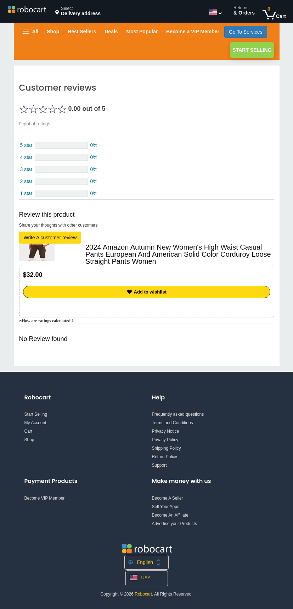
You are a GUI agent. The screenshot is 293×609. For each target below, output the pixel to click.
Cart (28, 431)
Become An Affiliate (170, 515)
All (31, 31)
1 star (26, 193)
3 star (26, 169)
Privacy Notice (165, 431)
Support (159, 465)
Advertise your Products (174, 523)
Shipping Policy (166, 448)
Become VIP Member (44, 498)
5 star (26, 145)
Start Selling (251, 50)
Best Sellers (82, 31)
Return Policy (164, 456)
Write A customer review (50, 237)
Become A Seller (167, 498)
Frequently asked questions (178, 414)
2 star (26, 181)
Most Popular (142, 31)
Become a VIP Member (192, 31)
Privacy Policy (165, 439)
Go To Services (246, 32)
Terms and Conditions (172, 422)
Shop (53, 31)
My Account (35, 422)
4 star (26, 157)
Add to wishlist (146, 292)
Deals (111, 31)
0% (93, 145)
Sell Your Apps (165, 506)
